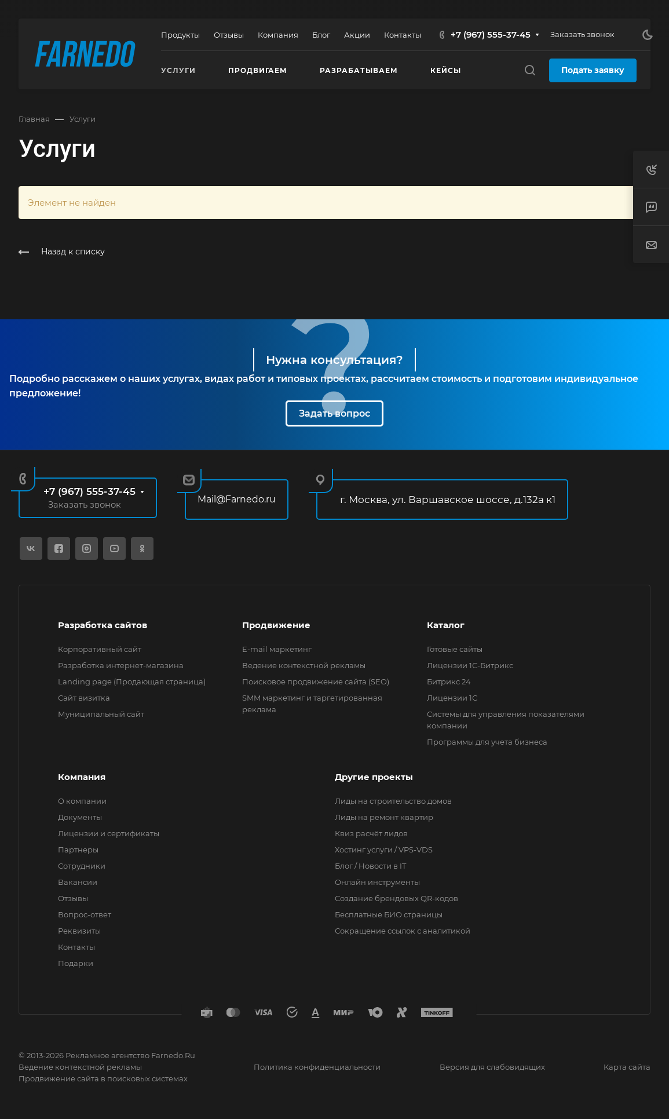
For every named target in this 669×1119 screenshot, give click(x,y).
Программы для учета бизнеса (487, 741)
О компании (82, 800)
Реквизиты (79, 930)
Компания (81, 776)
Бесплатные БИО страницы (389, 914)
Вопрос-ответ (84, 914)
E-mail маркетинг (277, 649)
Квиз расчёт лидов (371, 833)
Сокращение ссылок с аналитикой (402, 930)
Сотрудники (81, 865)
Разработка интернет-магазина (121, 665)
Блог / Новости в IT (370, 865)
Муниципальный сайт (101, 714)
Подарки (75, 963)
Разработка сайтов (102, 624)
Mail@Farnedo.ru (237, 499)
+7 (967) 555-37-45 (491, 34)
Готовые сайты (454, 649)
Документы (80, 817)
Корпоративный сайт (99, 649)
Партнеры (78, 849)
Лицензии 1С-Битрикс (470, 665)
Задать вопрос (334, 413)
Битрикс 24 (449, 681)
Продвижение (276, 624)
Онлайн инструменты (377, 882)
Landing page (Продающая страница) (132, 681)
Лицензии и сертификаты (108, 833)
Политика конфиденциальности (317, 1066)
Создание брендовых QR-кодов (396, 898)
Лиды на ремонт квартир (384, 817)
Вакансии (77, 882)
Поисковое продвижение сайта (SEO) (315, 681)
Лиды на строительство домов (393, 800)
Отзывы (73, 898)
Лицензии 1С (452, 697)
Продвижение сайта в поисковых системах (103, 1078)
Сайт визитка (84, 697)
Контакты (76, 947)
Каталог (446, 624)
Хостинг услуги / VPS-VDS (384, 849)
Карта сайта (627, 1066)
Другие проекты (374, 776)
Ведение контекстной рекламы (303, 665)
